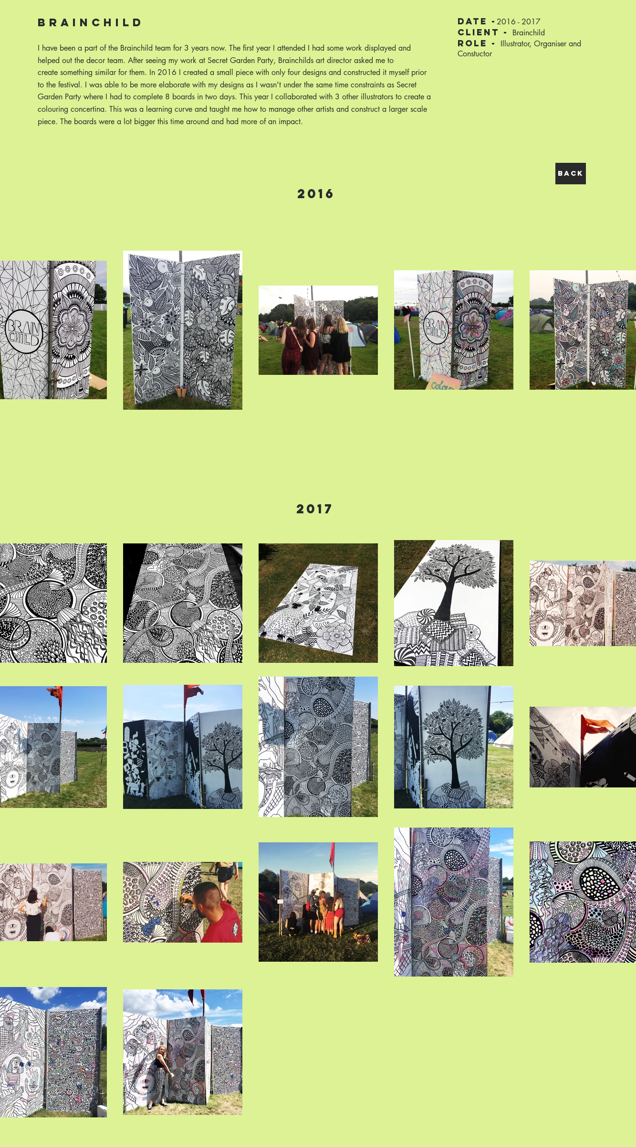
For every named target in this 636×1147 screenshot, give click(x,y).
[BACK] (570, 173)
